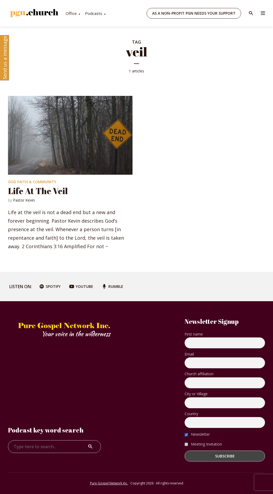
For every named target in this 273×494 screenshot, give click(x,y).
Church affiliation (199, 373)
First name (194, 334)
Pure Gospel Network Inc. (109, 483)
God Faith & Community (32, 181)
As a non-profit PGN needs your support (194, 13)
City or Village (196, 393)
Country (191, 413)
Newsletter (197, 434)
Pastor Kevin (24, 200)
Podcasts (138, 13)
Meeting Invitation (203, 444)
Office (115, 13)
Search (90, 446)
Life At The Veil (38, 191)
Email (189, 354)
